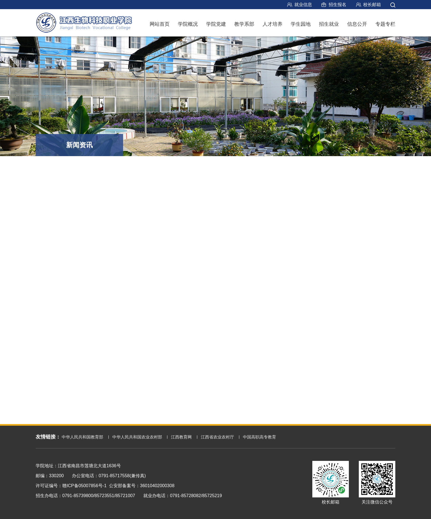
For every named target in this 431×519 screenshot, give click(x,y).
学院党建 (216, 24)
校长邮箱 (372, 4)
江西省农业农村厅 (217, 437)
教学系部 (244, 24)
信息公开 (357, 24)
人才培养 (272, 24)
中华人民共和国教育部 (82, 437)
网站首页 (160, 24)
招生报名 (337, 4)
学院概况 (188, 24)
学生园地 (301, 24)
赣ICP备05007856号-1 (84, 485)
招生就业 (329, 24)
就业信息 (303, 4)
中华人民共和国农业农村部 (137, 437)
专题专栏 (385, 24)
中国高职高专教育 (259, 437)
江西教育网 (181, 437)
